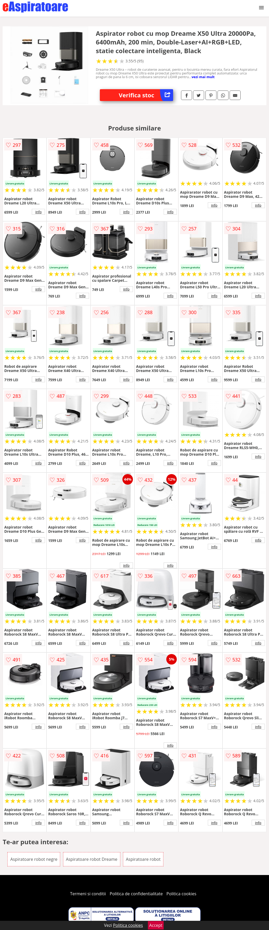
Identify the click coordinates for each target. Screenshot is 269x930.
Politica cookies (181, 894)
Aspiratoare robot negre (33, 859)
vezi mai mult (203, 76)
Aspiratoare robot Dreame (91, 859)
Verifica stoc (146, 95)
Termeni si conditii (88, 894)
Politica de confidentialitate (136, 894)
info (38, 211)
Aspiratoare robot (143, 859)
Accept (155, 925)
